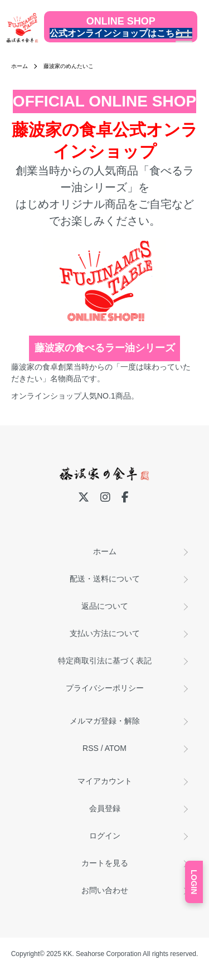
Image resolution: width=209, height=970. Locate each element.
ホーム (19, 66)
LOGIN (193, 882)
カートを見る (104, 863)
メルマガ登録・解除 (105, 720)
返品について (104, 606)
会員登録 (104, 808)
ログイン (104, 835)
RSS (90, 748)
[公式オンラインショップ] (120, 27)
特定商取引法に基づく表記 (105, 660)
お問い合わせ (104, 890)
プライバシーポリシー (105, 687)
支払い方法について (105, 633)
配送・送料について (105, 578)
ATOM (116, 748)
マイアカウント (104, 781)
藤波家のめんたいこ (68, 66)
